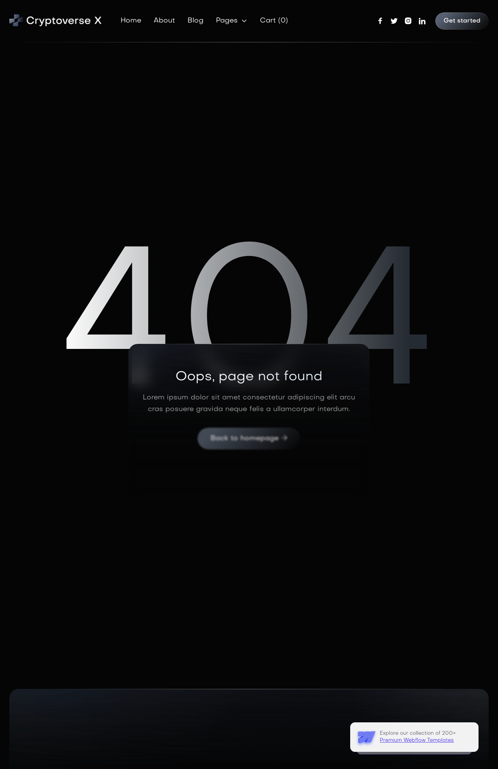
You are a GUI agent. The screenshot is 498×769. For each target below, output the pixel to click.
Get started (462, 21)
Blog (195, 21)
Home (131, 21)
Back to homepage (249, 438)
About (164, 21)
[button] (231, 21)
